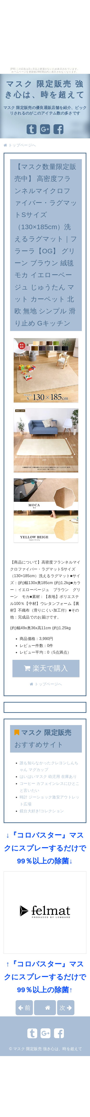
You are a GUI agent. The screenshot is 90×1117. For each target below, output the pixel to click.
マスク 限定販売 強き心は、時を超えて (47, 1049)
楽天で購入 (46, 668)
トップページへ (20, 145)
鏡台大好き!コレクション (42, 811)
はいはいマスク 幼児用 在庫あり (48, 777)
